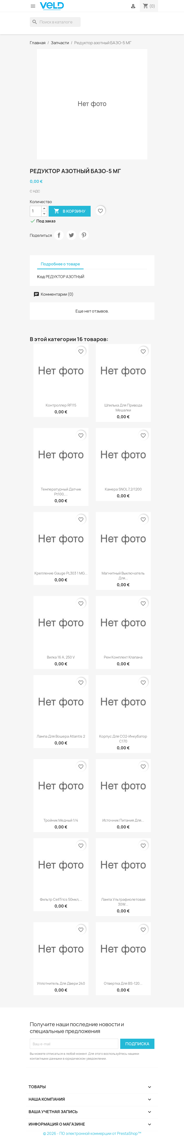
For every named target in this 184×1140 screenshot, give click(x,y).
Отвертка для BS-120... (123, 983)
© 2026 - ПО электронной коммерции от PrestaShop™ (92, 1133)
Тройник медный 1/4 (60, 820)
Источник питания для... (123, 820)
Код (41, 276)
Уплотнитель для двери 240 (61, 983)
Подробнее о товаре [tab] (60, 264)
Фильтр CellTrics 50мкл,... (61, 899)
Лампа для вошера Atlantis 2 (61, 736)
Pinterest (84, 235)
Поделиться (59, 235)
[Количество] (36, 211)
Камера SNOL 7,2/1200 (123, 489)
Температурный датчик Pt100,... (61, 491)
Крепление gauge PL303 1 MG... (60, 573)
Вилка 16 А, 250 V (61, 657)
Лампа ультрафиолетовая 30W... (123, 902)
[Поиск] (55, 22)
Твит (71, 235)
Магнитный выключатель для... (123, 575)
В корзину (70, 211)
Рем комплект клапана (123, 657)
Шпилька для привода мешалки (123, 407)
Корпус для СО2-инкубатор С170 (123, 738)
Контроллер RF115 (61, 405)
